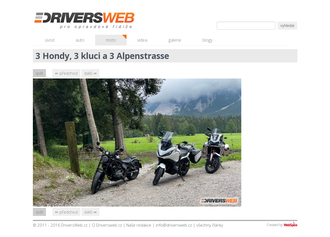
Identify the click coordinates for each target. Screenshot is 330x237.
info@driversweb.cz (174, 225)
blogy (207, 40)
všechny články (209, 225)
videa (142, 40)
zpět (39, 73)
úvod (49, 40)
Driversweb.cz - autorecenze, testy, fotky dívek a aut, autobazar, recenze (73, 21)
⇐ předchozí (66, 73)
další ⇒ (90, 73)
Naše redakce (138, 225)
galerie (175, 40)
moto (111, 40)
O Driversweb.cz (107, 225)
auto (80, 40)
